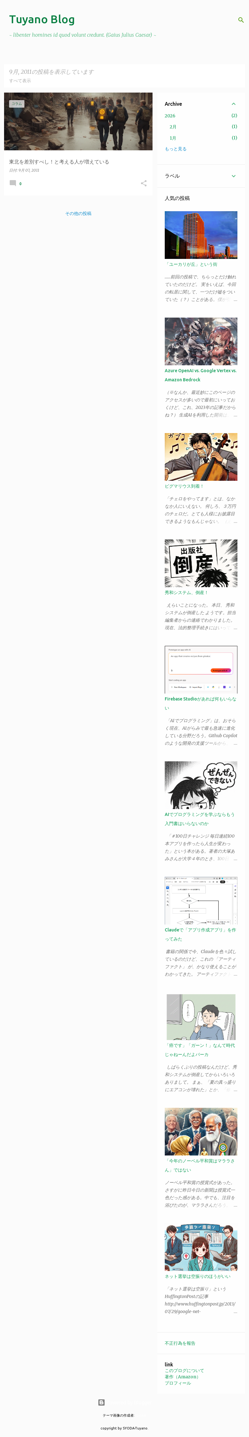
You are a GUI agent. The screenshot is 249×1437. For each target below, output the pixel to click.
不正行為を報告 (180, 1343)
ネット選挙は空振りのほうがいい (198, 1276)
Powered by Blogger (125, 1402)
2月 (173, 127)
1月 (173, 138)
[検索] (241, 20)
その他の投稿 (78, 213)
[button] (144, 184)
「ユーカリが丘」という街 (191, 264)
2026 (170, 116)
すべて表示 (20, 80)
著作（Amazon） (183, 1377)
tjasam (141, 1415)
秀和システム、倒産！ (187, 592)
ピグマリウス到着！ (184, 486)
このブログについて (184, 1370)
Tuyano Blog (42, 19)
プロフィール (178, 1383)
